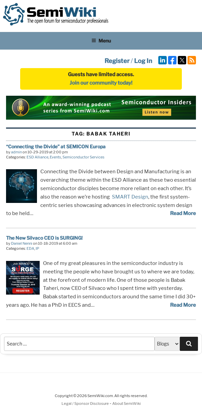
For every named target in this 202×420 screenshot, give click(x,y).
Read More (183, 213)
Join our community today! (101, 83)
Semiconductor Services (84, 157)
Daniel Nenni (21, 243)
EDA (30, 248)
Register (117, 60)
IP (37, 248)
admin (16, 152)
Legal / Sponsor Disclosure (86, 403)
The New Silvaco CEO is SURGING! (44, 238)
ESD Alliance (37, 157)
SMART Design (130, 197)
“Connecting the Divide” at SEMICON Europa (56, 146)
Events (55, 157)
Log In (143, 60)
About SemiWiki (126, 403)
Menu (101, 40)
